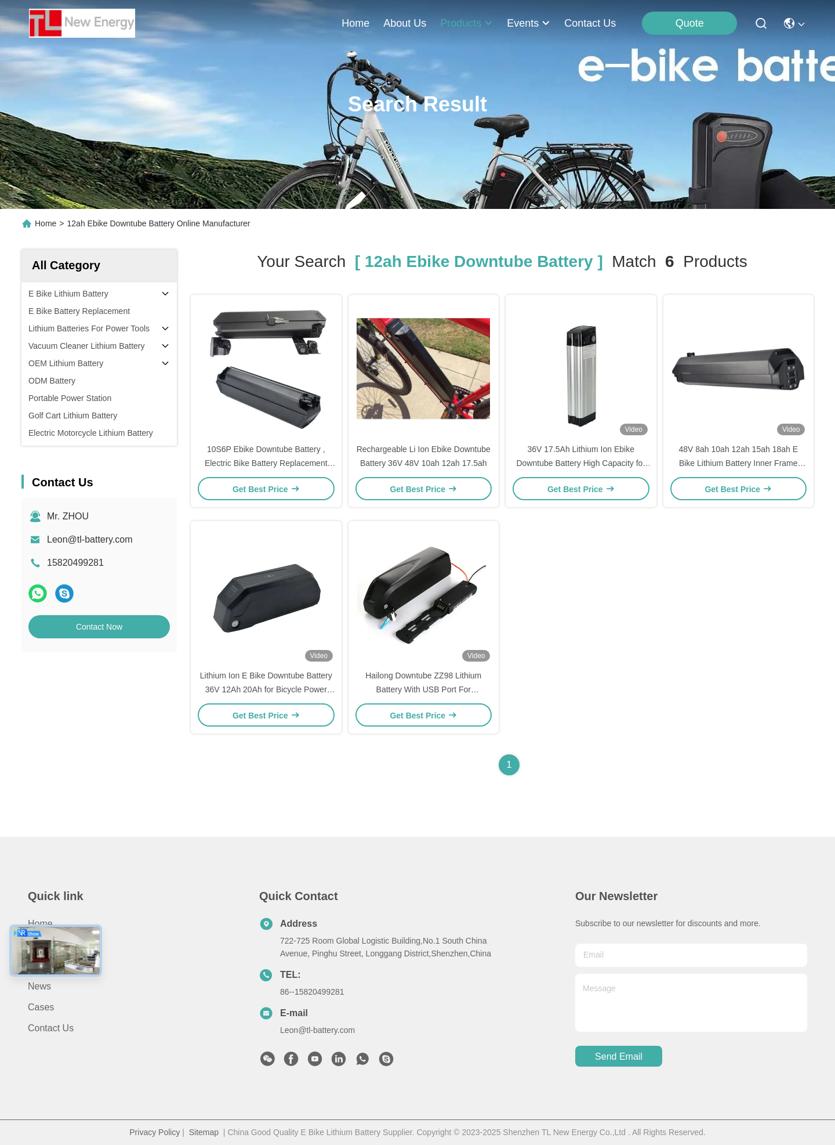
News (39, 986)
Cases (41, 1007)
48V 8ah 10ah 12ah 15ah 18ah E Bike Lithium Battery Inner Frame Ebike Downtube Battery (738, 463)
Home (355, 23)
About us (47, 944)
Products (46, 965)
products (466, 23)
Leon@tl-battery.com (90, 539)
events (528, 23)
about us (404, 23)
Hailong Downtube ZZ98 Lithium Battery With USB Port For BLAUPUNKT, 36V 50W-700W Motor (423, 689)
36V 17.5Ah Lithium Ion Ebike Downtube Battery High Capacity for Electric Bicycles (580, 463)
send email (618, 1056)
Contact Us (51, 1028)
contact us (590, 23)
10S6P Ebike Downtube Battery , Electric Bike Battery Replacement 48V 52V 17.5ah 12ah (266, 463)
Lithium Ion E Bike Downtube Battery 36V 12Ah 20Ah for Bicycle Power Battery (266, 689)
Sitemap (204, 1132)
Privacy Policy (154, 1132)
